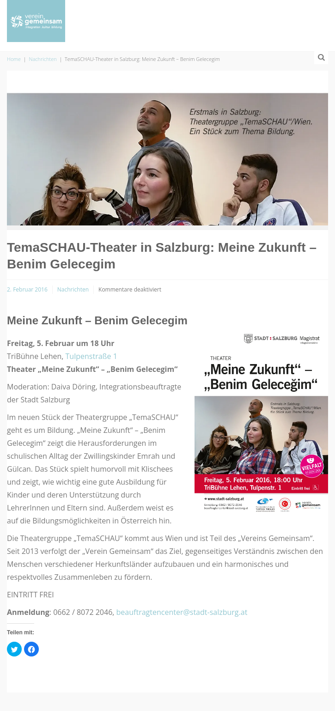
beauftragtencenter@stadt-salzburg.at (182, 612)
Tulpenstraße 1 (91, 356)
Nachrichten (43, 58)
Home (14, 58)
